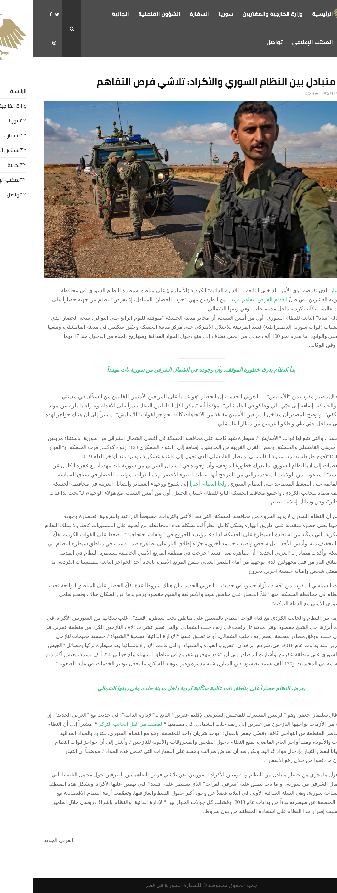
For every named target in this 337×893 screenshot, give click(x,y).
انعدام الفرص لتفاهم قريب (225, 300)
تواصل (242, 42)
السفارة (166, 14)
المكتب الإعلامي (279, 42)
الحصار (305, 290)
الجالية (87, 14)
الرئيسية (289, 14)
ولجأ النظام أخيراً (175, 484)
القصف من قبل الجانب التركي (98, 724)
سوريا (193, 14)
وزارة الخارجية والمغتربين (240, 14)
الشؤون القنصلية (126, 14)
